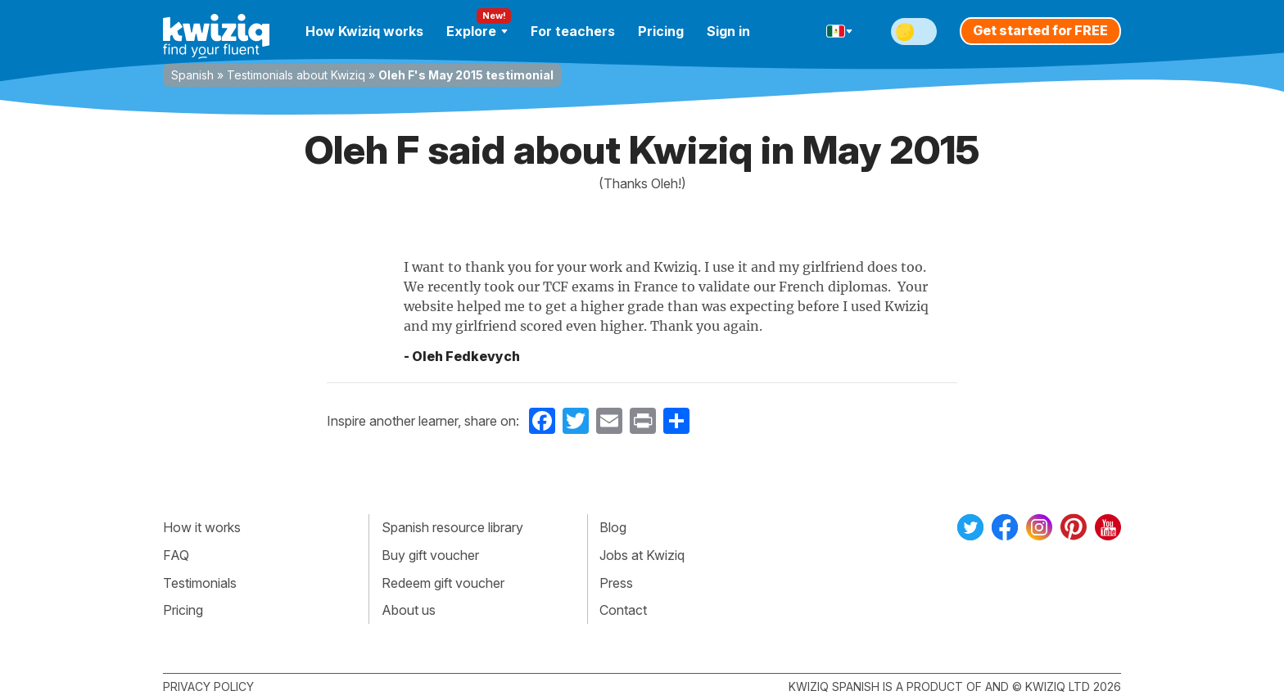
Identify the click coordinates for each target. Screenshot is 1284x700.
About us (409, 610)
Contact (623, 610)
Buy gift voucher (430, 555)
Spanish (192, 75)
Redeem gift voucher (443, 583)
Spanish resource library (452, 527)
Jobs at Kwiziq (642, 555)
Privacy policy (208, 686)
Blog (612, 527)
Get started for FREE (1040, 30)
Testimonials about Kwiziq (296, 75)
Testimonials (200, 583)
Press (616, 583)
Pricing (661, 31)
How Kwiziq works (364, 31)
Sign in (728, 31)
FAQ (176, 555)
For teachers (573, 31)
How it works (202, 527)
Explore (477, 31)
